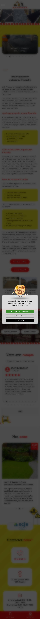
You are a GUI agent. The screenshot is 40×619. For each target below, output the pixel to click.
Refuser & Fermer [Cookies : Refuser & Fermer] (20, 316)
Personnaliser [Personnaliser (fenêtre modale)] (20, 320)
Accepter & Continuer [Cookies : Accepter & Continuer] (20, 311)
